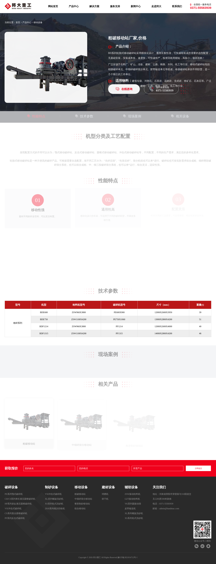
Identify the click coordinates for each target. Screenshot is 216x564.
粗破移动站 (80, 494)
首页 (18, 22)
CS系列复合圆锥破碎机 (16, 513)
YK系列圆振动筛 (133, 504)
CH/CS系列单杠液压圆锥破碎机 (20, 499)
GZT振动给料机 (132, 499)
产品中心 (74, 6)
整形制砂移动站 (82, 504)
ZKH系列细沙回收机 (55, 508)
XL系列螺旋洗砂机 (54, 499)
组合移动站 (80, 508)
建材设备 (108, 487)
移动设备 (38, 22)
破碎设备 (11, 487)
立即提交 (198, 468)
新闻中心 (136, 6)
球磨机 (105, 494)
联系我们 (177, 6)
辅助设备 (131, 487)
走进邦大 (156, 6)
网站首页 (53, 6)
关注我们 (159, 487)
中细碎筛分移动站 (83, 499)
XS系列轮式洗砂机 (54, 504)
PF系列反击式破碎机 (15, 518)
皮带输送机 (130, 508)
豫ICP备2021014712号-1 (127, 557)
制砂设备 (51, 487)
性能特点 (36, 115)
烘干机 (105, 499)
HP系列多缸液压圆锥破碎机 (18, 504)
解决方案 (94, 6)
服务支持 (115, 6)
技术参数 (84, 115)
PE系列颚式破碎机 (14, 494)
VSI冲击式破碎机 (13, 508)
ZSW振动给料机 (132, 494)
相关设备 (180, 115)
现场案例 (132, 115)
